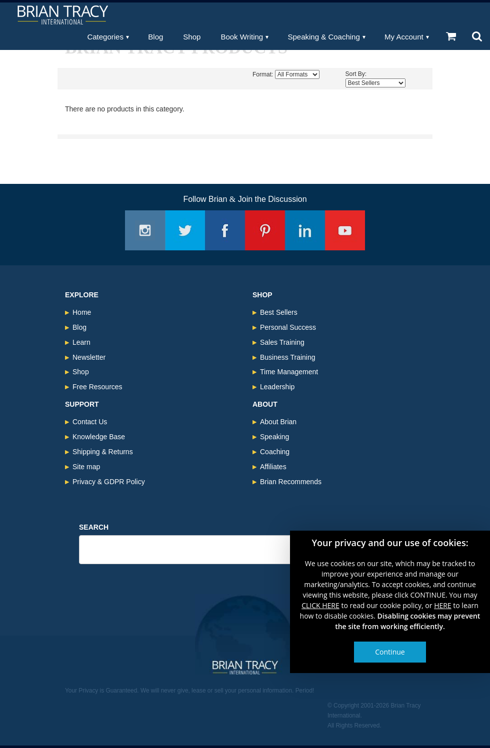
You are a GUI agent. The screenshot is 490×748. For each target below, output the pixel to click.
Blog (155, 36)
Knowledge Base (98, 437)
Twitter (185, 230)
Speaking (274, 437)
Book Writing (241, 36)
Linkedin (305, 230)
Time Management (289, 372)
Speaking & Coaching (324, 36)
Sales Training (282, 342)
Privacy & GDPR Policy (108, 482)
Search (93, 527)
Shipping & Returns (102, 452)
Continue (389, 652)
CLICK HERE (321, 605)
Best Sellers (279, 312)
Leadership (277, 387)
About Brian (278, 422)
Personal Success (288, 327)
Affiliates (273, 467)
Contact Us (89, 422)
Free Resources (97, 387)
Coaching (275, 452)
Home (81, 312)
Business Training (288, 357)
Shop (191, 36)
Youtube (345, 230)
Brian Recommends (291, 482)
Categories (105, 36)
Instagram (145, 230)
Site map (86, 467)
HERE (443, 605)
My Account (404, 36)
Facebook (225, 230)
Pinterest (265, 230)
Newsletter (89, 357)
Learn (81, 342)
